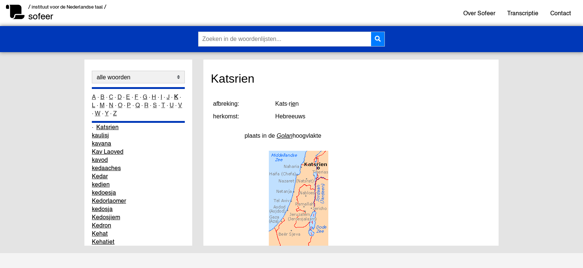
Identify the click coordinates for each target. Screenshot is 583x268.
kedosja (102, 209)
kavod (100, 160)
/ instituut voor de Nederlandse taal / (67, 7)
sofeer (40, 16)
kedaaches (106, 168)
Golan (285, 136)
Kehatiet (103, 241)
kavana (101, 143)
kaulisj (100, 135)
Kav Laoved (107, 151)
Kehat (100, 233)
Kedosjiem (106, 217)
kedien (101, 184)
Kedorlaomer (109, 201)
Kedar (100, 176)
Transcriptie (522, 13)
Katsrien (107, 127)
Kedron (101, 225)
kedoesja (104, 192)
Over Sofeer (479, 13)
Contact (560, 13)
